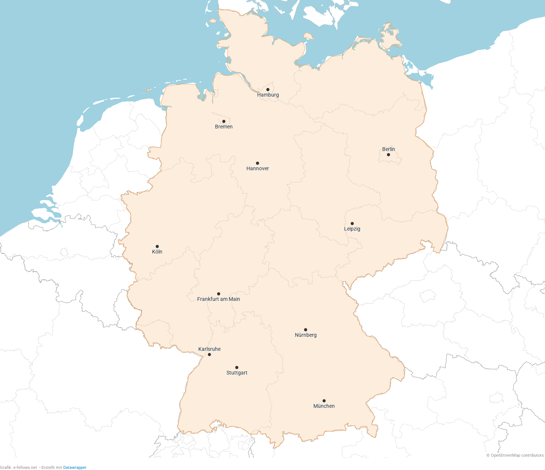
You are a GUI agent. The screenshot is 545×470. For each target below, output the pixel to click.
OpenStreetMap (505, 455)
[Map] (272, 229)
